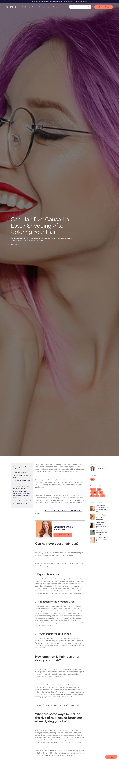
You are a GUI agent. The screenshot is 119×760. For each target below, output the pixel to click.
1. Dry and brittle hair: (19, 472)
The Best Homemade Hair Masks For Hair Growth (61, 705)
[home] (11, 6)
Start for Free (103, 7)
